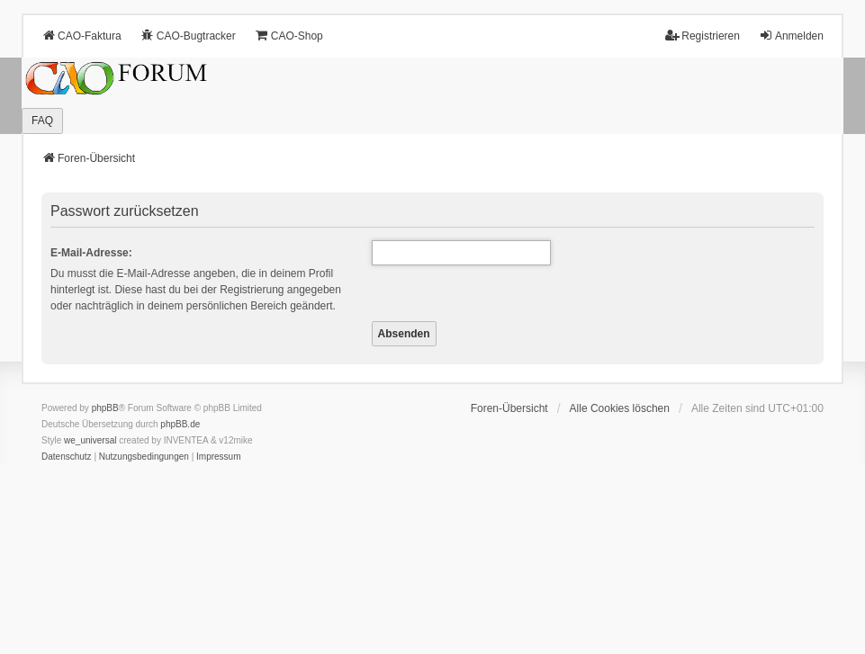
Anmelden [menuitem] (791, 35)
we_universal (90, 440)
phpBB (105, 408)
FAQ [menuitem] (42, 120)
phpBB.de (180, 424)
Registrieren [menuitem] (702, 35)
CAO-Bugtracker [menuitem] (188, 35)
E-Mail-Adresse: (91, 252)
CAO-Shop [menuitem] (289, 35)
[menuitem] (66, 457)
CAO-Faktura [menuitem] (81, 35)
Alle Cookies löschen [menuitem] (620, 408)
